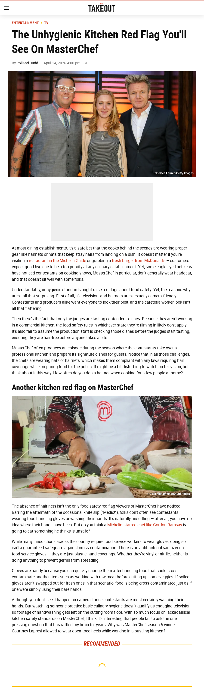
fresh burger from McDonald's (138, 260)
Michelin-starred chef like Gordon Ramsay (144, 524)
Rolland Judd (27, 63)
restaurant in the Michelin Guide (57, 260)
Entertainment (25, 23)
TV (46, 23)
